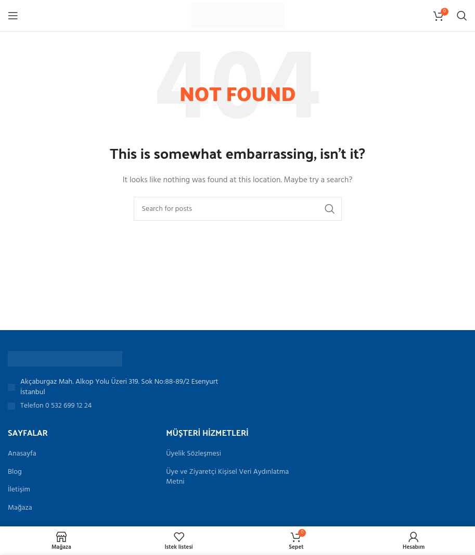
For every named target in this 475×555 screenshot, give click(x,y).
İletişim (19, 490)
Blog (15, 472)
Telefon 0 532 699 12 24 (56, 406)
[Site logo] (237, 16)
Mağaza (20, 508)
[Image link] (65, 359)
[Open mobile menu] (13, 15)
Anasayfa (22, 454)
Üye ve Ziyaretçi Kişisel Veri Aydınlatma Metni (227, 477)
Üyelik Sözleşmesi (193, 454)
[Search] (462, 15)
